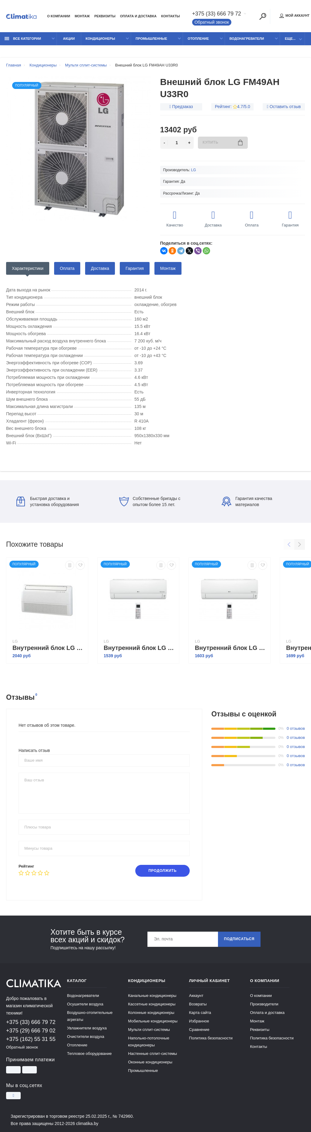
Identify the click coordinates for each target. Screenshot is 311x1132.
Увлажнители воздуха (87, 1028)
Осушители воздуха (85, 1004)
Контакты (170, 16)
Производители (264, 1004)
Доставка (100, 268)
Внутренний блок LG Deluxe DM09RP (231, 647)
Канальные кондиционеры (152, 995)
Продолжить (162, 871)
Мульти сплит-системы (149, 1029)
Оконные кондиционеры (150, 1062)
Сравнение (199, 1029)
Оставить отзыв (285, 106)
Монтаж (82, 16)
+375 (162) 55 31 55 (31, 1039)
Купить (223, 142)
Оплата (67, 268)
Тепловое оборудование (89, 1053)
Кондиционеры (100, 38)
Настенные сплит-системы (152, 1053)
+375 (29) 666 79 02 (31, 1031)
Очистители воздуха (85, 1036)
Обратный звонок (212, 22)
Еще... (290, 38)
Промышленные (151, 38)
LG (193, 170)
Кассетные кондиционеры (151, 1004)
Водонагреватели (247, 38)
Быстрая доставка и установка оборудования (47, 501)
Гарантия (135, 268)
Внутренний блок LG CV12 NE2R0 (48, 647)
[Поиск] (263, 16)
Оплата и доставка (138, 16)
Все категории (23, 38)
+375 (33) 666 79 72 (217, 14)
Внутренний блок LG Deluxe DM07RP (140, 647)
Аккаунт (196, 995)
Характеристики (27, 268)
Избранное (199, 1021)
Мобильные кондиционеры (153, 1021)
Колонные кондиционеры (151, 1012)
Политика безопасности (211, 1038)
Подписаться (239, 939)
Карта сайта (200, 1012)
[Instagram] (13, 1095)
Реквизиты (105, 16)
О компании (58, 16)
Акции (69, 38)
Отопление (198, 38)
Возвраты (198, 1004)
